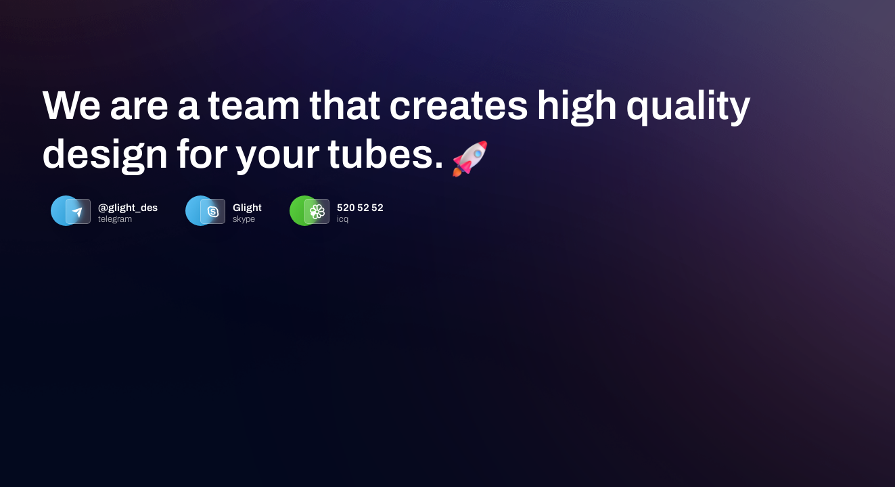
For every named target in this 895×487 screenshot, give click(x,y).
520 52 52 (360, 207)
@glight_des (128, 207)
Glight (247, 207)
